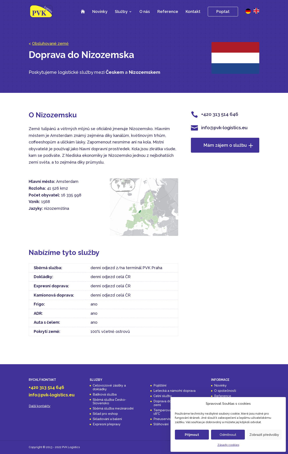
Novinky (99, 11)
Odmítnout (228, 435)
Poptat (222, 11)
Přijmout (192, 435)
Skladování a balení (107, 419)
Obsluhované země (50, 43)
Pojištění (159, 385)
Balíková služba (105, 394)
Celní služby (162, 396)
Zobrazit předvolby (264, 435)
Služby (121, 12)
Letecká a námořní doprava (174, 391)
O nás (144, 11)
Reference (167, 11)
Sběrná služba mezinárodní (113, 408)
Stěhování (161, 424)
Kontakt (193, 11)
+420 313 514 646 (46, 387)
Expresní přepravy (107, 424)
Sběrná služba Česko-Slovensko (109, 401)
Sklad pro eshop (105, 414)
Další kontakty (39, 406)
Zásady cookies (228, 445)
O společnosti (225, 391)
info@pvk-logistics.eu (52, 394)
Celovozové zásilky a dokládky (109, 387)
